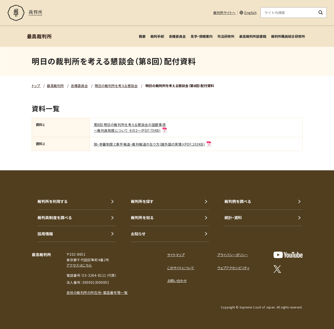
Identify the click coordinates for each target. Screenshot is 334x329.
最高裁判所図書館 (252, 36)
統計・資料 (233, 217)
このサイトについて (180, 267)
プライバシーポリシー (232, 254)
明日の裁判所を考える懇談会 (116, 85)
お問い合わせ (177, 280)
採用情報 (45, 234)
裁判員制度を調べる (54, 217)
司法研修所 (225, 36)
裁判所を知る (142, 217)
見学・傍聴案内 (202, 36)
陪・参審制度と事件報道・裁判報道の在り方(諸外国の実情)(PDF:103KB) (153, 144)
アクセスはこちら (79, 265)
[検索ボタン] (320, 12)
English (250, 12)
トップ (36, 85)
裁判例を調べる (237, 201)
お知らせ (138, 234)
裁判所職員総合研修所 (288, 36)
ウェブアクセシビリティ (233, 267)
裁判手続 (157, 36)
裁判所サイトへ (224, 12)
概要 (142, 36)
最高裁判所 (55, 85)
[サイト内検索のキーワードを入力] (288, 12)
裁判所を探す (142, 201)
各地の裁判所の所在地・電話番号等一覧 (97, 292)
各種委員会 (177, 36)
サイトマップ (176, 254)
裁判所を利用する (52, 201)
